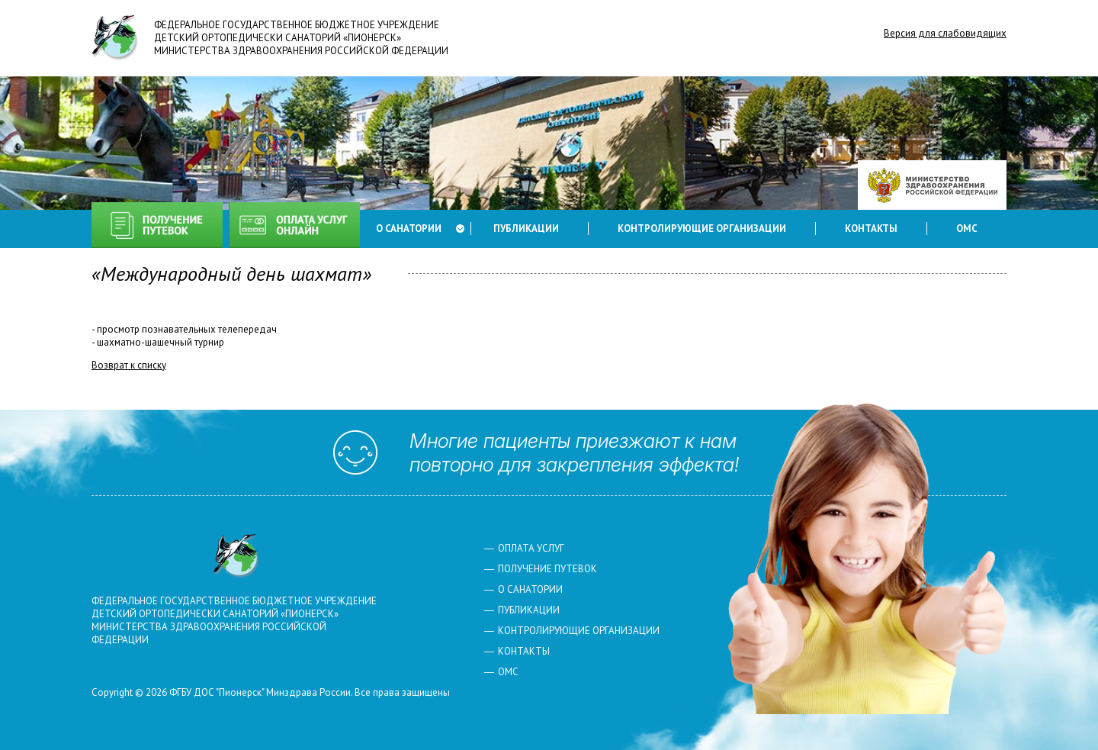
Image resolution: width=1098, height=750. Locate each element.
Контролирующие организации (702, 228)
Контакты (871, 228)
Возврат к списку (129, 365)
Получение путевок (157, 225)
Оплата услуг (294, 225)
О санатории (408, 228)
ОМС (967, 228)
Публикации (526, 228)
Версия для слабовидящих (945, 33)
